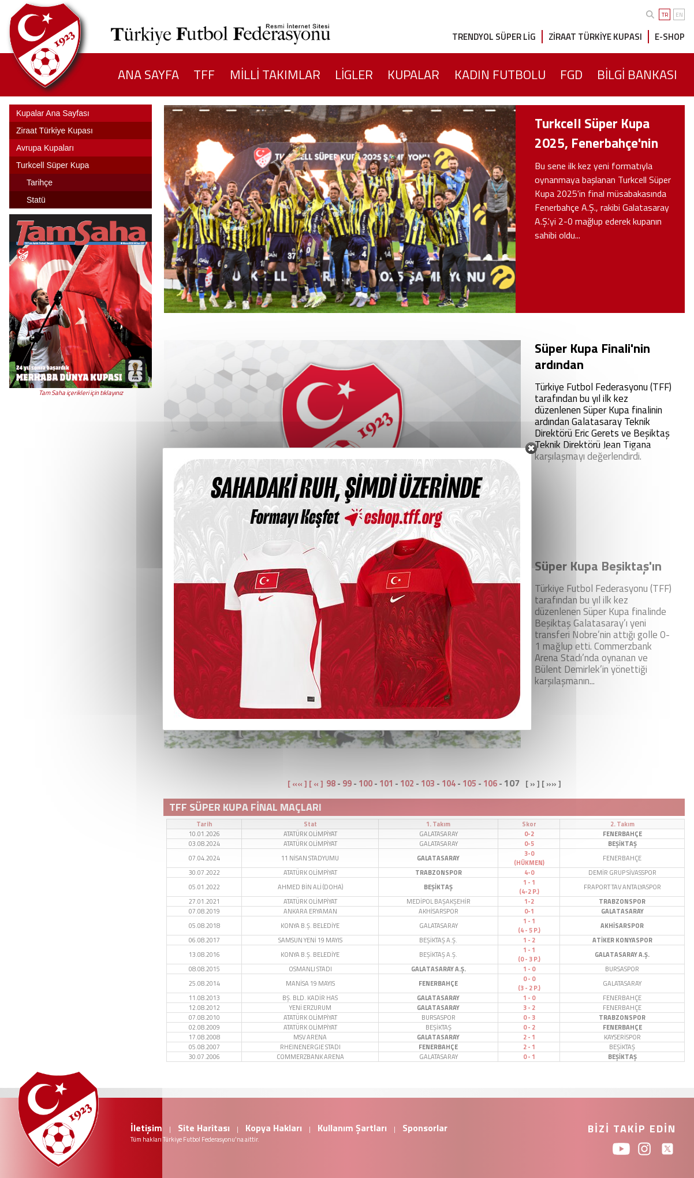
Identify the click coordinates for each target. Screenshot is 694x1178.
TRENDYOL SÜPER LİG (494, 36)
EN (679, 14)
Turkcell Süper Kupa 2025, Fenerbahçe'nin (596, 133)
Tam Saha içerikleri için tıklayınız (81, 392)
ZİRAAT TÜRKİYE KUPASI (595, 36)
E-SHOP (670, 36)
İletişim (146, 1128)
